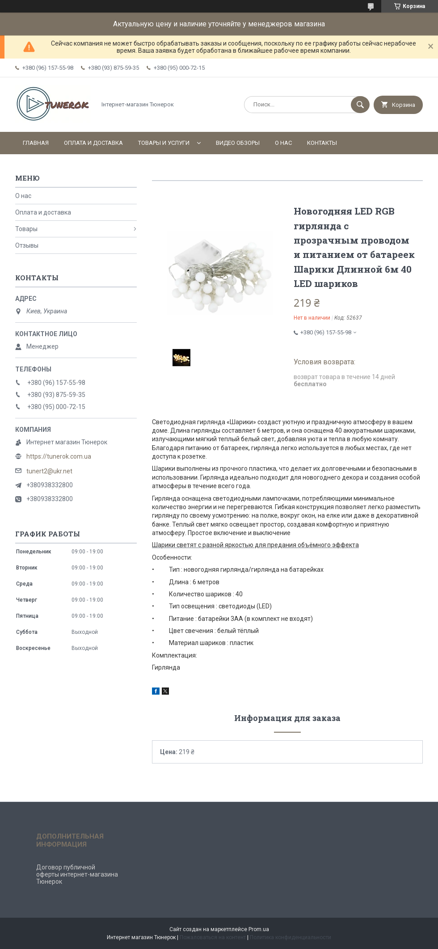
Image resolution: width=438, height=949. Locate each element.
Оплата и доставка (93, 142)
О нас (283, 142)
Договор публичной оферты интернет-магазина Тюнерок (77, 874)
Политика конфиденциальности (290, 937)
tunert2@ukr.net (49, 471)
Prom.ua (258, 929)
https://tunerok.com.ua (58, 456)
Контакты (322, 142)
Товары (26, 228)
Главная (36, 142)
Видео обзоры (238, 142)
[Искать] (360, 104)
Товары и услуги (164, 142)
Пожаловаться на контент (213, 937)
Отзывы (26, 245)
